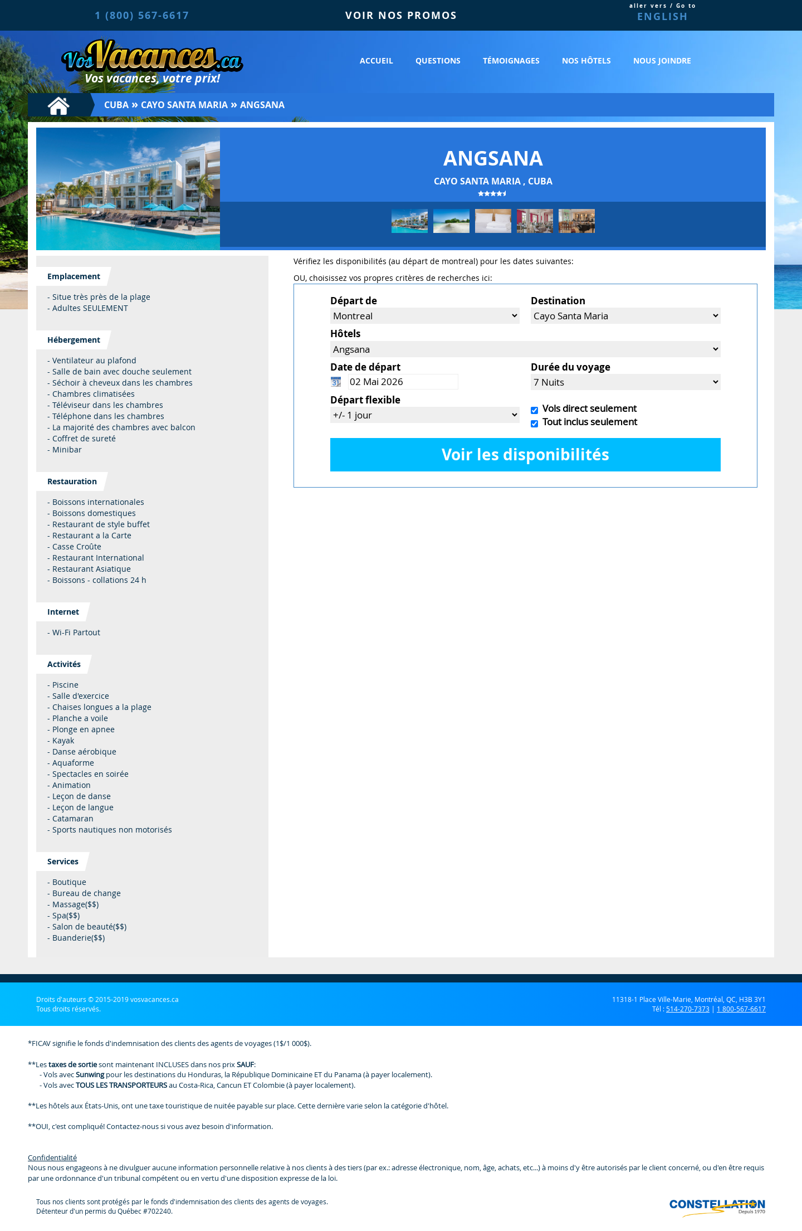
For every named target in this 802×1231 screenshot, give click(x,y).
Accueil (376, 60)
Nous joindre (662, 60)
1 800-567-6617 (741, 1008)
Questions (438, 60)
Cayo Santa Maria (184, 105)
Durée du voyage (570, 367)
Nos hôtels (586, 60)
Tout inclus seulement (587, 421)
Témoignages (511, 60)
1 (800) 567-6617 (142, 15)
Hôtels (345, 333)
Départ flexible (365, 399)
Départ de (353, 300)
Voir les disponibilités (525, 454)
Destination (558, 300)
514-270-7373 (688, 1008)
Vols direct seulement (587, 408)
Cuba (116, 105)
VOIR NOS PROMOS (401, 15)
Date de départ (365, 367)
